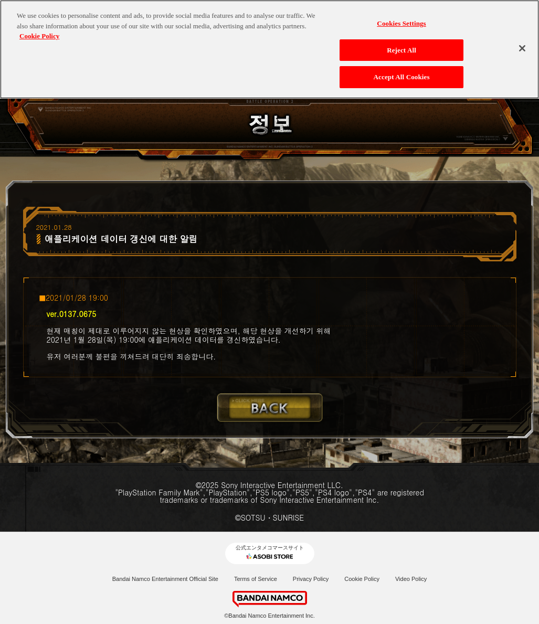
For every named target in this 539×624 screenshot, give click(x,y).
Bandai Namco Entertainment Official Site (165, 579)
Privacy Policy (311, 579)
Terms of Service (255, 579)
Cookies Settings (401, 21)
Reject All (401, 47)
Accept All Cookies (402, 75)
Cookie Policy (361, 579)
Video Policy (411, 579)
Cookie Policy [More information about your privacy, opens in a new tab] (39, 34)
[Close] (522, 46)
